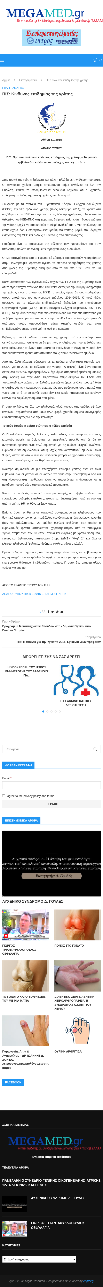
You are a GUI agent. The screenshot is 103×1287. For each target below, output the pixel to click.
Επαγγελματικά (28, 80)
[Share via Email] (62, 611)
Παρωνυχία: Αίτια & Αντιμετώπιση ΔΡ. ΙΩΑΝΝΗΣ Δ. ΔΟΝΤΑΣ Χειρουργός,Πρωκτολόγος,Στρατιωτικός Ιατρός (25, 1059)
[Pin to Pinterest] (57, 611)
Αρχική (6, 80)
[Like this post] (43, 611)
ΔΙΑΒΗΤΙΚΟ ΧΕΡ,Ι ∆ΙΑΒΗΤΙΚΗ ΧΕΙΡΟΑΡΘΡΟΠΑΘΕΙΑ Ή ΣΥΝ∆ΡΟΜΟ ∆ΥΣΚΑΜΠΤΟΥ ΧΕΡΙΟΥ (74, 1002)
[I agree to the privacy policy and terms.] (3, 795)
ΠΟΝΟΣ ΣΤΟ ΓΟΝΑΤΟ (69, 945)
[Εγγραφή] (51, 804)
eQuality (88, 1281)
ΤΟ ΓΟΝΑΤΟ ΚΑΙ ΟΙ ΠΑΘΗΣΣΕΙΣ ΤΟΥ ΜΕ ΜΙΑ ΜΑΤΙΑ (23, 998)
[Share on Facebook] (48, 611)
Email (6, 778)
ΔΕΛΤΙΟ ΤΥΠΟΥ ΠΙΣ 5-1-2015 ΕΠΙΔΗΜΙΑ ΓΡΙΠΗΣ (34, 593)
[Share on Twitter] (52, 611)
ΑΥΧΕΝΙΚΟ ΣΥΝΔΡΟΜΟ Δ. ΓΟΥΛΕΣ (32, 901)
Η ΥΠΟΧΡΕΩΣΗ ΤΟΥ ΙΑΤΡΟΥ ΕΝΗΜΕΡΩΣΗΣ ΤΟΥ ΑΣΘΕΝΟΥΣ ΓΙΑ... (27, 671)
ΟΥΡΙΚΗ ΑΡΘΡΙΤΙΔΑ (68, 1051)
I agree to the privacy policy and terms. (28, 796)
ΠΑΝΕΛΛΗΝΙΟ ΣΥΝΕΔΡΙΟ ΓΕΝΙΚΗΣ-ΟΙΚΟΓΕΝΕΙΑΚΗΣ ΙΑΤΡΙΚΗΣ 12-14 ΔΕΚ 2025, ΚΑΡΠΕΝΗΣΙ (51, 1183)
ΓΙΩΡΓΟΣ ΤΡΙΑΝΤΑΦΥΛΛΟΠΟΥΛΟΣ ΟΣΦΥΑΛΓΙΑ (19, 949)
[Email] (51, 785)
